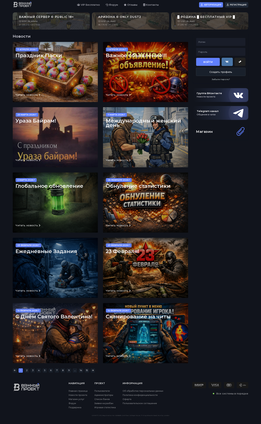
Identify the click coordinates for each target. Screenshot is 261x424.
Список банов (102, 399)
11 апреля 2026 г (27, 49)
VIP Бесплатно (88, 4)
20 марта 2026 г (26, 114)
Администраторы (103, 395)
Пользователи (102, 391)
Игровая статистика (105, 407)
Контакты (151, 4)
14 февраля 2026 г (28, 310)
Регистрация (236, 4)
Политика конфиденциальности (140, 395)
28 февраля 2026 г (119, 180)
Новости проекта (78, 395)
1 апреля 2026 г (117, 49)
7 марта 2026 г (116, 114)
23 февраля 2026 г (28, 245)
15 (87, 370)
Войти (208, 62)
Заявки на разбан (103, 403)
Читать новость (28, 94)
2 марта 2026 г (26, 180)
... (75, 370)
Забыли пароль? (221, 79)
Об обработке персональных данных (143, 391)
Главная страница (78, 391)
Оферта (127, 399)
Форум (112, 4)
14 (81, 370)
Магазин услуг (76, 399)
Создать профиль (220, 72)
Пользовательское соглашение (140, 403)
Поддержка (75, 407)
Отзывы (130, 4)
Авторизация (211, 4)
